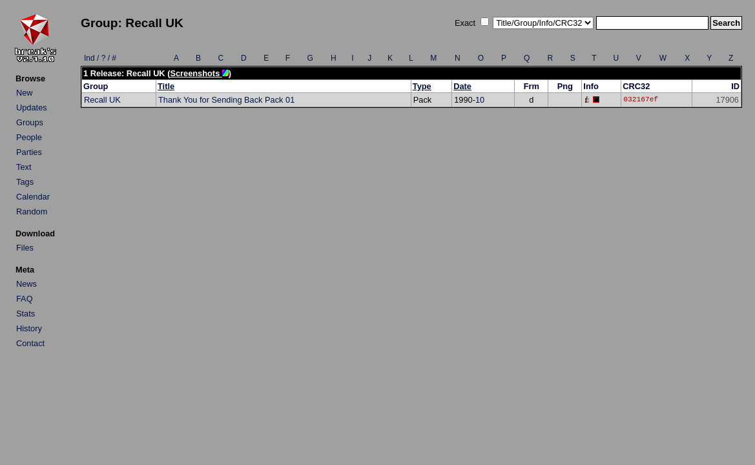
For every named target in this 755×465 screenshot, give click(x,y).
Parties (29, 152)
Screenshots (199, 73)
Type (422, 86)
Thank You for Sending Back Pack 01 (226, 100)
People (29, 137)
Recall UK (102, 100)
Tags (25, 182)
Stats (25, 313)
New (24, 93)
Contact (30, 343)
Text (23, 167)
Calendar (33, 197)
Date (462, 86)
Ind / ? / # (100, 58)
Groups (29, 122)
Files (25, 248)
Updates (31, 107)
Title (166, 86)
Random (31, 211)
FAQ (24, 299)
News (26, 284)
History (29, 328)
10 (479, 100)
